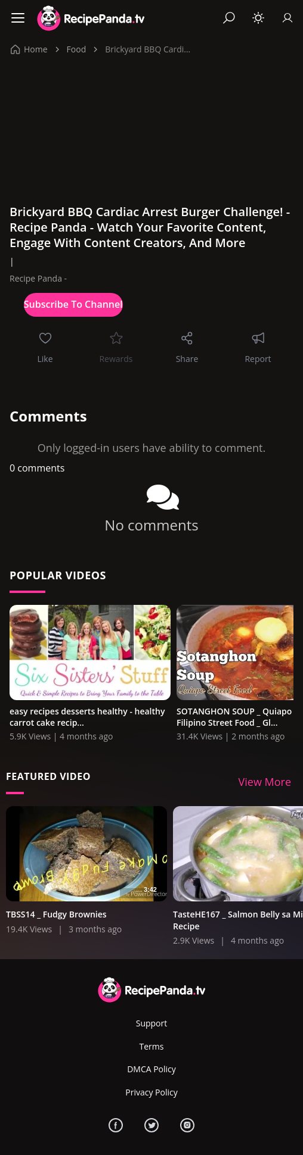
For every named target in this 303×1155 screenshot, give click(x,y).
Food (76, 49)
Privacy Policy (151, 1092)
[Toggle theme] (258, 17)
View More (265, 782)
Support (152, 1023)
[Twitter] (151, 1125)
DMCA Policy (151, 1069)
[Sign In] (287, 17)
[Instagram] (187, 1125)
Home (29, 49)
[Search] (229, 17)
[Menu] (18, 18)
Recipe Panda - (38, 278)
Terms (152, 1046)
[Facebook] (116, 1125)
